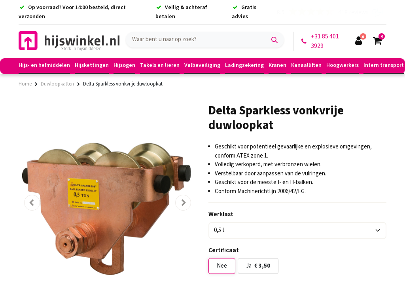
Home (25, 83)
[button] (32, 202)
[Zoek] (274, 39)
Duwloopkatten (57, 83)
